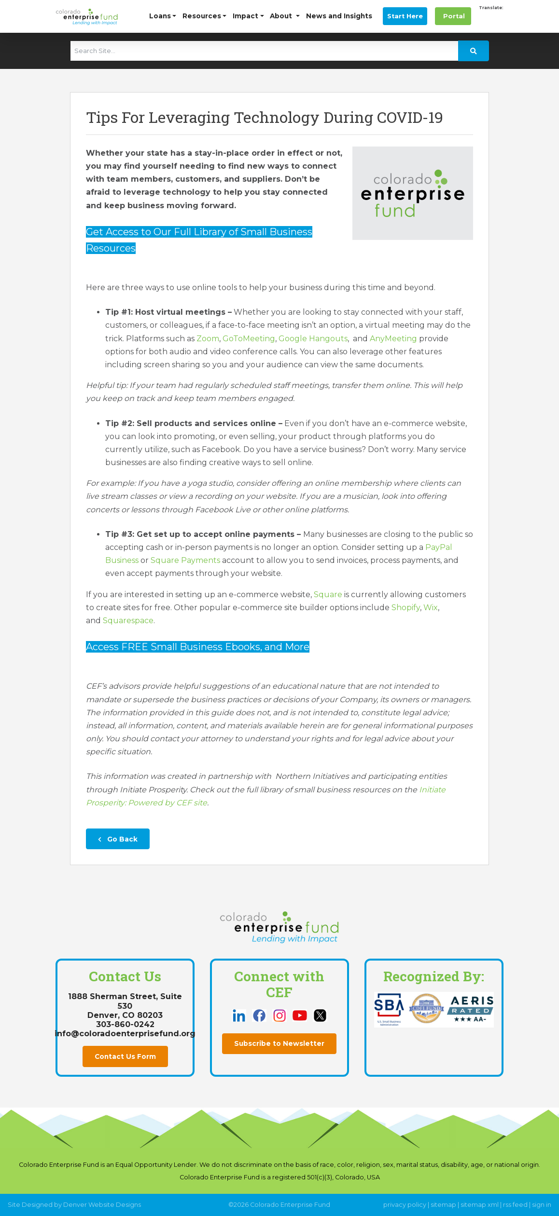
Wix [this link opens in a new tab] (430, 607)
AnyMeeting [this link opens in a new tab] (393, 338)
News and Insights (339, 16)
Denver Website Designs (102, 1204)
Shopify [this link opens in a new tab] (405, 607)
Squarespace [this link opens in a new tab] (128, 620)
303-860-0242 (125, 1024)
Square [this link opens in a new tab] (328, 594)
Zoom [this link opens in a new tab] (207, 338)
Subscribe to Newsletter (279, 1043)
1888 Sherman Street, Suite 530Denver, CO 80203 (125, 1005)
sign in (541, 1204)
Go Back (118, 839)
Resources (201, 16)
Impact (245, 16)
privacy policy (404, 1204)
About (282, 16)
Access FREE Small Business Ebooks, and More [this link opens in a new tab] (197, 647)
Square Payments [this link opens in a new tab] (185, 560)
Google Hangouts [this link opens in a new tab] (313, 338)
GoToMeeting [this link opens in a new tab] (249, 338)
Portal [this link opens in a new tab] (453, 16)
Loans (160, 16)
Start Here (405, 16)
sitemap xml (480, 1204)
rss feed (515, 1204)
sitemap (443, 1204)
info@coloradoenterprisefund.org (125, 1033)
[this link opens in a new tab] (240, 1014)
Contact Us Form (125, 1056)
